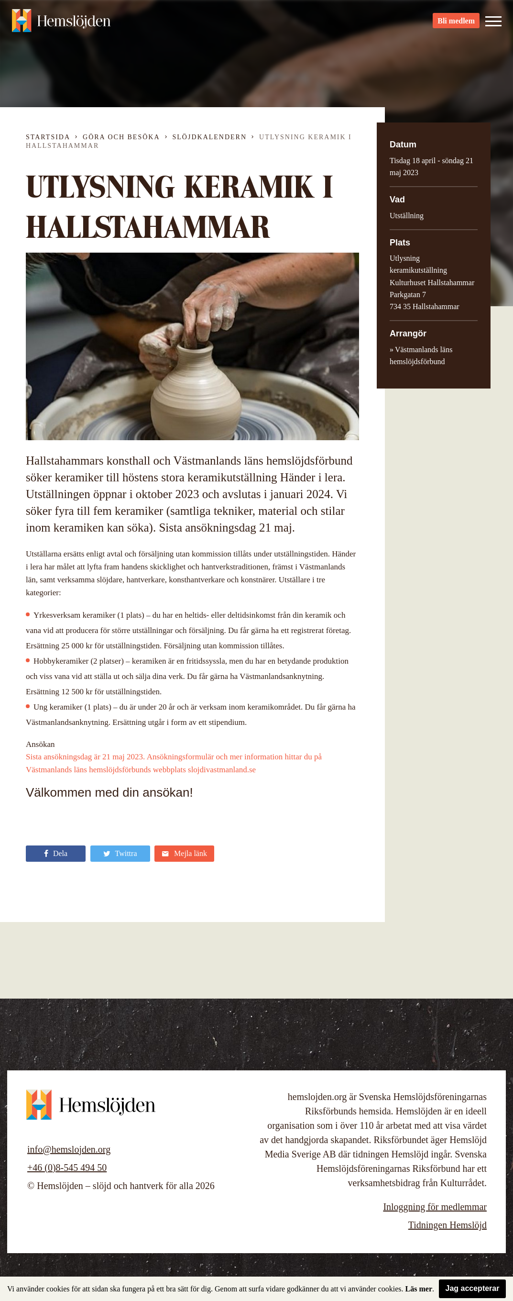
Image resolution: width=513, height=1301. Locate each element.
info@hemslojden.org (68, 1149)
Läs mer (418, 1289)
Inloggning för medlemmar (435, 1206)
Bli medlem (456, 24)
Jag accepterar (473, 1288)
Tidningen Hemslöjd (447, 1225)
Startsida (48, 137)
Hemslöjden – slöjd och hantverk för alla (64, 24)
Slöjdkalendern (210, 137)
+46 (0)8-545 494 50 (67, 1167)
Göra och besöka (121, 137)
